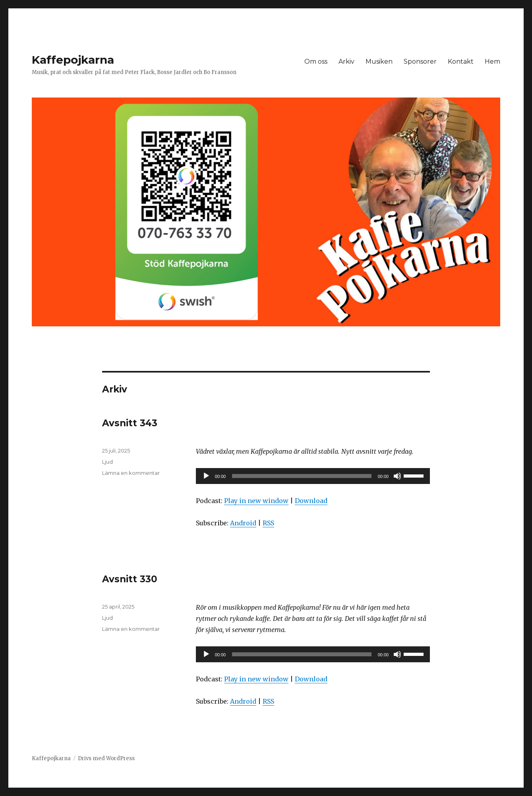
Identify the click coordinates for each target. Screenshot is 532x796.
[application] (313, 476)
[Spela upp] (206, 476)
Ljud (107, 461)
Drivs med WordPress (106, 758)
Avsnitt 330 (129, 579)
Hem (492, 61)
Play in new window (256, 501)
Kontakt (461, 61)
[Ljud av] (397, 476)
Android (243, 523)
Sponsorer (420, 61)
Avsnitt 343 (129, 423)
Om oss (315, 61)
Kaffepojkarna (73, 59)
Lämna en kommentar (131, 473)
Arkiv (346, 61)
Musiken (379, 61)
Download (311, 501)
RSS (268, 523)
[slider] (301, 476)
